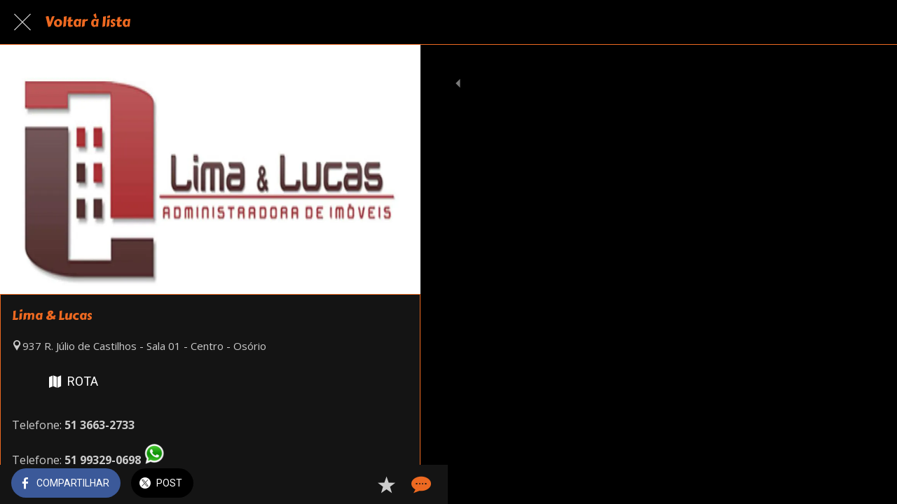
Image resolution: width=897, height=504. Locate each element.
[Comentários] (392, 484)
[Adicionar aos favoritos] (359, 484)
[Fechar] (22, 22)
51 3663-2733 (99, 425)
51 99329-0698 (102, 460)
